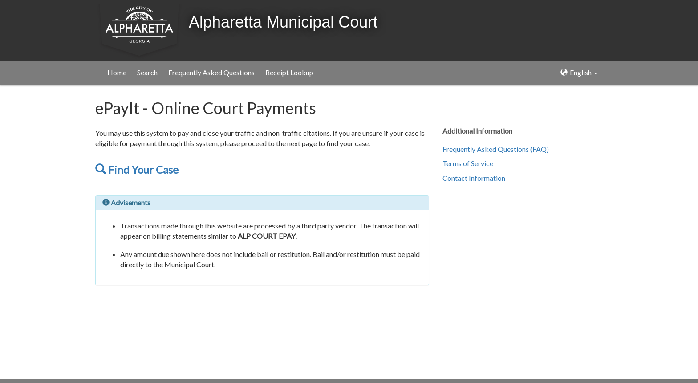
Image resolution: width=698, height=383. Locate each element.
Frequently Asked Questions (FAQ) (495, 149)
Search (147, 72)
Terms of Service (467, 163)
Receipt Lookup (289, 72)
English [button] (578, 72)
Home (116, 72)
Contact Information (473, 178)
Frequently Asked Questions (211, 72)
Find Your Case (137, 169)
